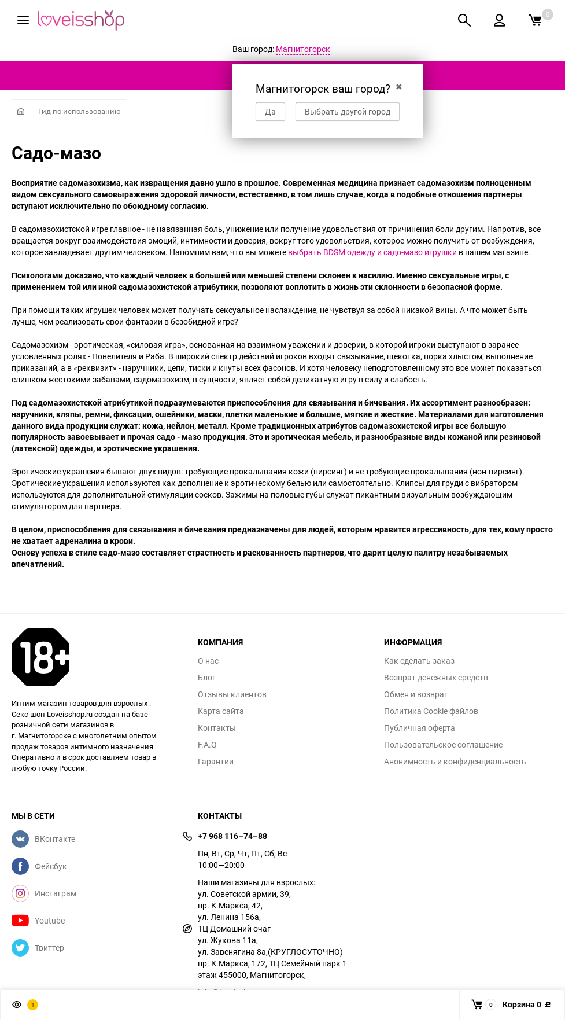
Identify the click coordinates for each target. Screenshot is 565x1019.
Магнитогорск (303, 48)
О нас (208, 661)
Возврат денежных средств (436, 678)
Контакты (217, 728)
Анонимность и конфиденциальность (455, 761)
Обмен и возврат (416, 694)
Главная (20, 111)
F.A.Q (207, 745)
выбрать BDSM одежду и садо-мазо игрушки (372, 252)
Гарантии (216, 761)
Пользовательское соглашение (443, 745)
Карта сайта (221, 711)
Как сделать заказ (419, 661)
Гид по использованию (79, 111)
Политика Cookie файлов (431, 711)
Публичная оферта (419, 728)
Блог (207, 678)
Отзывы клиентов (232, 694)
